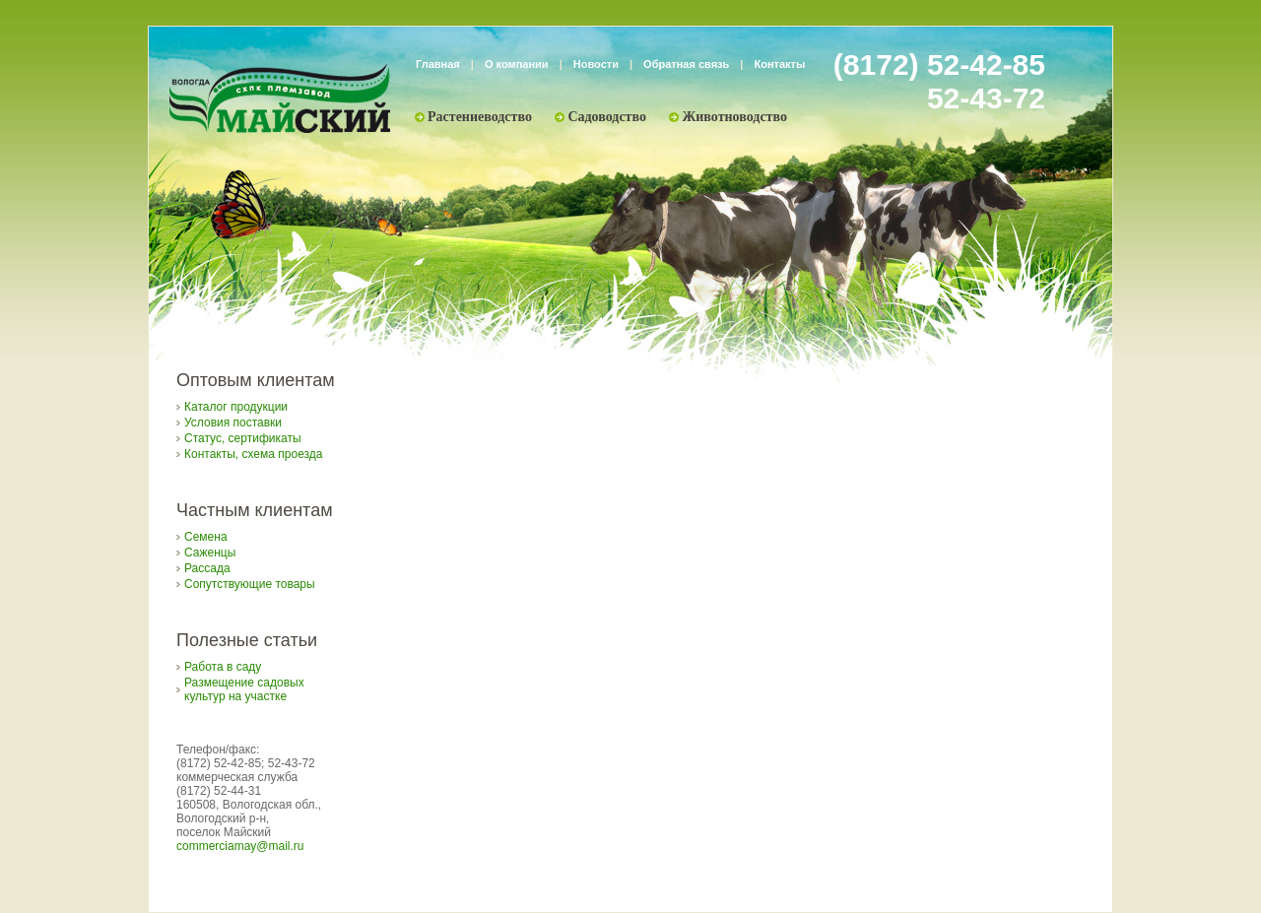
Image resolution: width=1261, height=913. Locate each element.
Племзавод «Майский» (280, 98)
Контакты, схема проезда (253, 454)
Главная (438, 64)
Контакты (780, 64)
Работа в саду (222, 667)
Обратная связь (686, 64)
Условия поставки (233, 422)
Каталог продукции (236, 407)
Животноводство (734, 116)
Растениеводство (480, 116)
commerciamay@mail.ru (240, 846)
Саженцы (209, 552)
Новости (596, 64)
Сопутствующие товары (249, 584)
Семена (206, 537)
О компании (517, 64)
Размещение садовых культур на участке (244, 689)
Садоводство (606, 116)
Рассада (207, 568)
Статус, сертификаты (242, 438)
